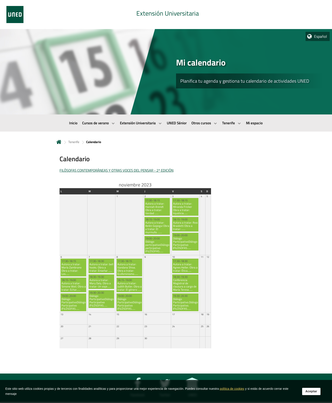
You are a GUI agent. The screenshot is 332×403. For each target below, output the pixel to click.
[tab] (166, 14)
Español (320, 36)
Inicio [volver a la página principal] (59, 142)
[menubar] (166, 123)
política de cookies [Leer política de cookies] (232, 390)
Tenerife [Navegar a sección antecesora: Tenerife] (73, 141)
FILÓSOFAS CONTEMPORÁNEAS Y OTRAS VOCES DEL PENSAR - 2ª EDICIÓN (116, 170)
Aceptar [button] (311, 393)
